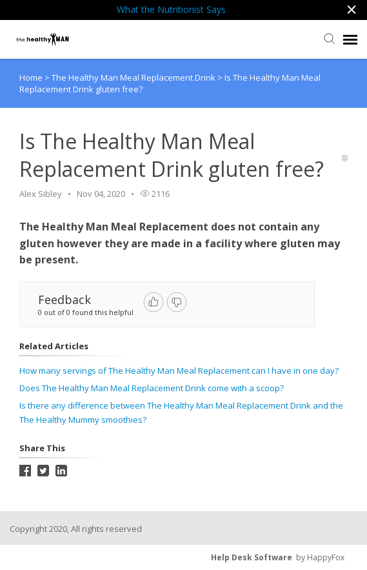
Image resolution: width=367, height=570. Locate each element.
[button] (351, 10)
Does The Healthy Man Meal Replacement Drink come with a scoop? (151, 388)
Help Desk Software (251, 557)
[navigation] (350, 39)
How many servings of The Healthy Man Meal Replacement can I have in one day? (179, 370)
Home (31, 77)
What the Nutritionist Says (171, 9)
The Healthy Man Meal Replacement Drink (134, 77)
